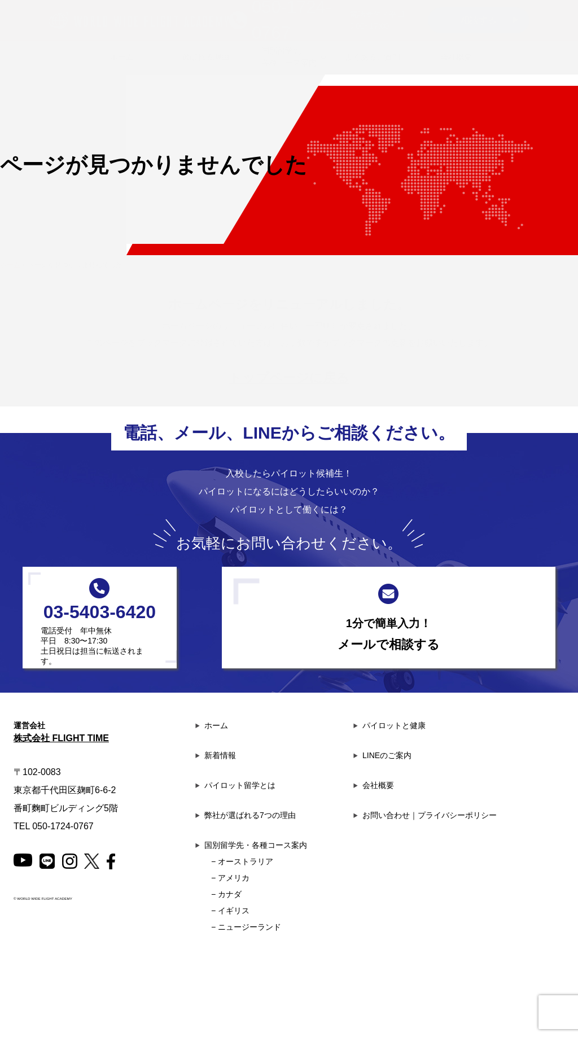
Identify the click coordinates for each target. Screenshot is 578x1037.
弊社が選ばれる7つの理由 (245, 815)
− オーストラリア (242, 861)
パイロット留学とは (235, 785)
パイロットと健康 (389, 725)
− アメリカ (230, 877)
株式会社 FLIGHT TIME (61, 738)
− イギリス (230, 910)
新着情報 (215, 755)
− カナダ (226, 894)
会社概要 (373, 785)
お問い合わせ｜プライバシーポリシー (425, 815)
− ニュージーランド (246, 926)
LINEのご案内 (382, 755)
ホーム (211, 725)
